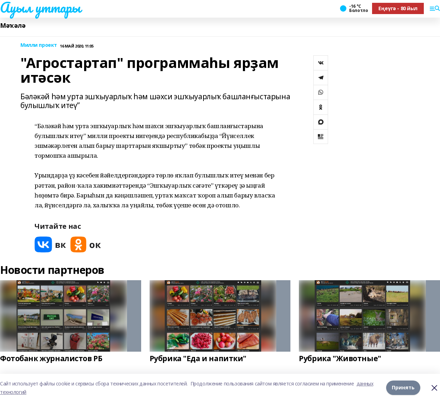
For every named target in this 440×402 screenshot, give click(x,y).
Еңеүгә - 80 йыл (397, 8)
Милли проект (38, 45)
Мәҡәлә (12, 25)
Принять (403, 387)
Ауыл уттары (40, 7)
